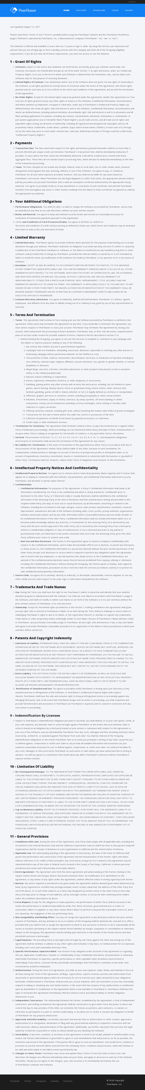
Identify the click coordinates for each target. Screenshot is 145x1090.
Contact (132, 2)
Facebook (14, 1081)
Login (115, 10)
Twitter (27, 1081)
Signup (129, 10)
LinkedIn (55, 1081)
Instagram (41, 1081)
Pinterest (67, 1081)
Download (99, 10)
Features (81, 10)
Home (66, 10)
